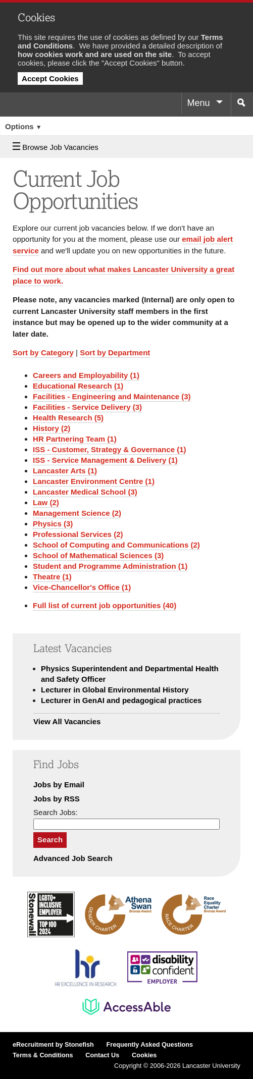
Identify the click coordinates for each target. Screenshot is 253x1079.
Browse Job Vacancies (55, 147)
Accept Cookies (50, 78)
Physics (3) (53, 523)
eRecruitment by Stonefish (53, 1044)
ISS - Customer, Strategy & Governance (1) (109, 449)
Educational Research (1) (78, 386)
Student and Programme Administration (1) (110, 566)
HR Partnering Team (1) (75, 439)
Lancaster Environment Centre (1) (94, 481)
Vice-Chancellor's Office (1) (82, 587)
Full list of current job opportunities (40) (104, 605)
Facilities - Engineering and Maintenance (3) (112, 396)
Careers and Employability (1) (86, 375)
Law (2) (46, 502)
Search (50, 839)
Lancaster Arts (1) (65, 470)
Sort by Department (115, 352)
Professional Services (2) (78, 534)
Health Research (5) (68, 417)
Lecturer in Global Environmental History (115, 689)
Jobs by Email (58, 784)
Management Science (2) (77, 513)
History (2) (51, 428)
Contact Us (102, 1055)
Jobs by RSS (56, 798)
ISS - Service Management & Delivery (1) (105, 460)
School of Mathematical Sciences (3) (98, 555)
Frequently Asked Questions (149, 1044)
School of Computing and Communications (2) (116, 545)
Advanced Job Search (73, 858)
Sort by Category (43, 352)
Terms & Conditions (43, 1055)
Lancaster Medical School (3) (85, 492)
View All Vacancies (66, 721)
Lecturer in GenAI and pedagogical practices (121, 700)
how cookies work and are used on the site (95, 54)
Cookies (144, 1055)
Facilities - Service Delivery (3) (87, 407)
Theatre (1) (52, 576)
